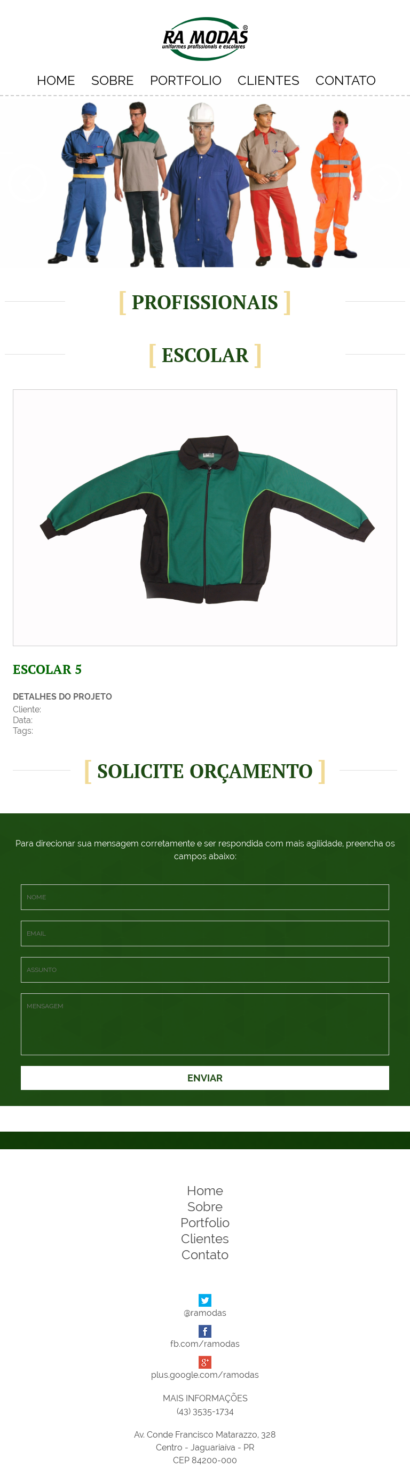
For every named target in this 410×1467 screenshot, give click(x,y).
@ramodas (205, 1313)
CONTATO (346, 80)
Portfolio (205, 1222)
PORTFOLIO (186, 80)
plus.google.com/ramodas (205, 1375)
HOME (56, 80)
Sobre (205, 1206)
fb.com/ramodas (205, 1344)
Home (205, 1190)
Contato (205, 1254)
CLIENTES (268, 80)
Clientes (205, 1238)
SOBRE (112, 80)
